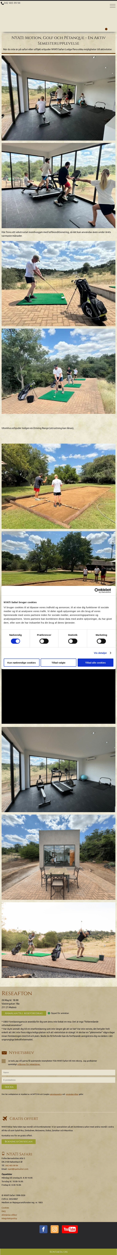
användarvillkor (72, 1094)
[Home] (58, 7)
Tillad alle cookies (95, 662)
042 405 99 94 (12, 3)
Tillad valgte (58, 662)
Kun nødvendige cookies (21, 662)
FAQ (4, 1211)
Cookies (5, 1207)
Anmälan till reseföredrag (24, 1013)
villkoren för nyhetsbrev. (28, 1064)
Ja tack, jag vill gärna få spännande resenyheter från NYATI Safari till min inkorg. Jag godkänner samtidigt (49, 1062)
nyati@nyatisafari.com (18, 1169)
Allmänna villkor (9, 1215)
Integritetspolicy (9, 1218)
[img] (58, 769)
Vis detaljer (100, 653)
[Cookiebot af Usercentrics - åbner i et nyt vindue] (99, 590)
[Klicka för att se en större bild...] (58, 98)
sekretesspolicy (56, 1094)
